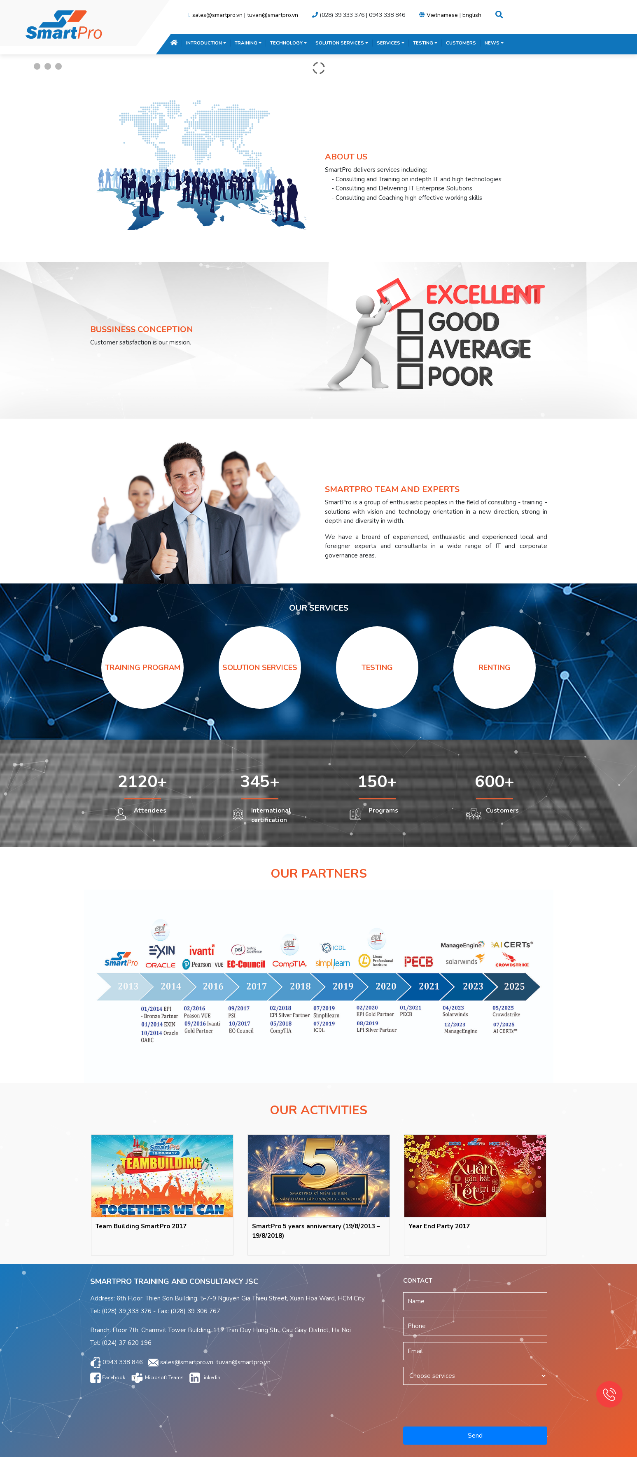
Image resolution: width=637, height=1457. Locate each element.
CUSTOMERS (461, 43)
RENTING (494, 667)
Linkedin (204, 1377)
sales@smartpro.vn (217, 15)
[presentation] (475, 1404)
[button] (499, 15)
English (471, 15)
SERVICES (390, 43)
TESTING (425, 43)
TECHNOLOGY (288, 43)
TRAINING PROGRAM (142, 667)
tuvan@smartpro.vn (272, 15)
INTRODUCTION (206, 43)
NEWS (494, 43)
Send (475, 1435)
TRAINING (248, 43)
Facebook (107, 1377)
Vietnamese (442, 15)
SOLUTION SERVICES (341, 43)
